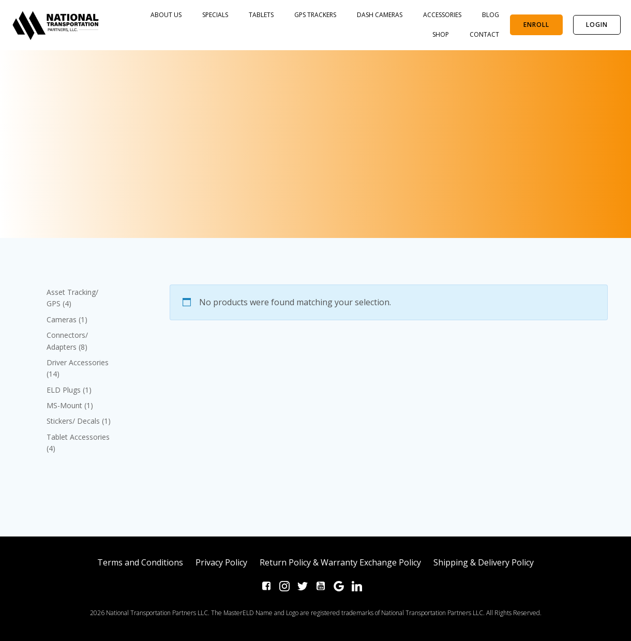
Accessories (443, 14)
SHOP (441, 34)
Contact (485, 34)
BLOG (491, 14)
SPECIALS (216, 14)
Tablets (261, 14)
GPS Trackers (316, 14)
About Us (166, 14)
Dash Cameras (380, 14)
